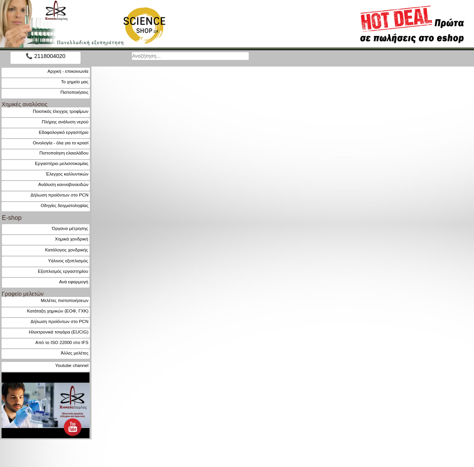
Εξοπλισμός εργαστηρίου (63, 271)
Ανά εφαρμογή (73, 281)
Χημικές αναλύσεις (24, 104)
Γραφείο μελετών (23, 294)
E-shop (12, 217)
